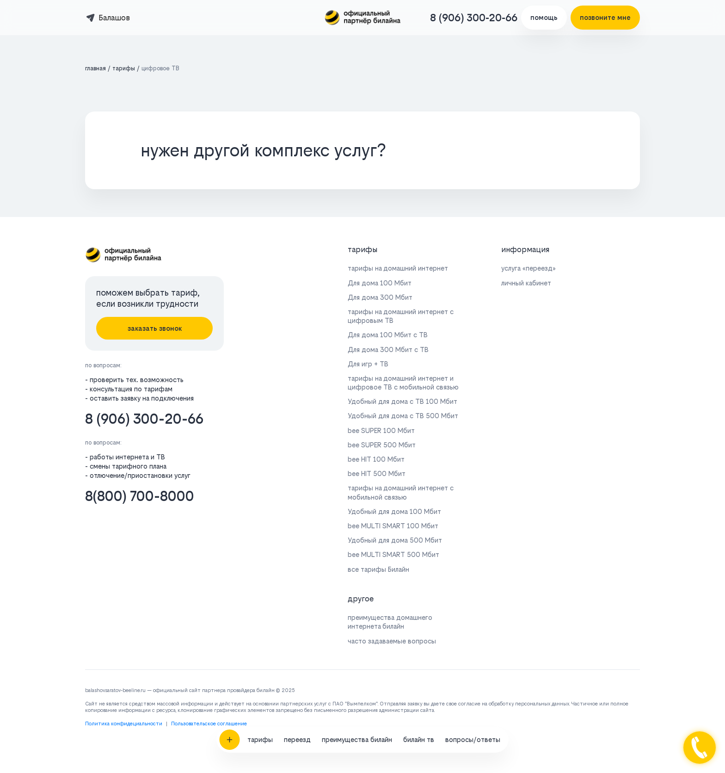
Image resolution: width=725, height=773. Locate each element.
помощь (544, 17)
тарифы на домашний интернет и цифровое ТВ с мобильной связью (403, 382)
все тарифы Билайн (378, 569)
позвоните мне (605, 17)
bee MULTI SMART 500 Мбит (393, 554)
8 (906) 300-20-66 (473, 18)
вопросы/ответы (472, 652)
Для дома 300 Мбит (380, 297)
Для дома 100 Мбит (380, 283)
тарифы (260, 652)
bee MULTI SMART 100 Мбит (393, 526)
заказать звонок (155, 328)
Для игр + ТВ (368, 364)
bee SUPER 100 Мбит (381, 430)
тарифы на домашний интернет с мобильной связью (401, 492)
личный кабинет (526, 283)
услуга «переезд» (528, 268)
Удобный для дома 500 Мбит (395, 540)
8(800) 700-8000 (139, 496)
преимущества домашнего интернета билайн (390, 621)
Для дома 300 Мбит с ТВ (388, 349)
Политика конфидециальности (123, 724)
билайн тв (418, 652)
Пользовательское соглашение (209, 724)
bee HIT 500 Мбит (377, 473)
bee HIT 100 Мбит (376, 459)
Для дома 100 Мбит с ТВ (388, 335)
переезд (297, 652)
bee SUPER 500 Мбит (382, 445)
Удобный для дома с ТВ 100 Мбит (402, 401)
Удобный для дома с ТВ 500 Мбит (403, 416)
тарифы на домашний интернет (398, 268)
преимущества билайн (357, 652)
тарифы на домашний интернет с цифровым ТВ (401, 316)
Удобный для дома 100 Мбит (394, 511)
